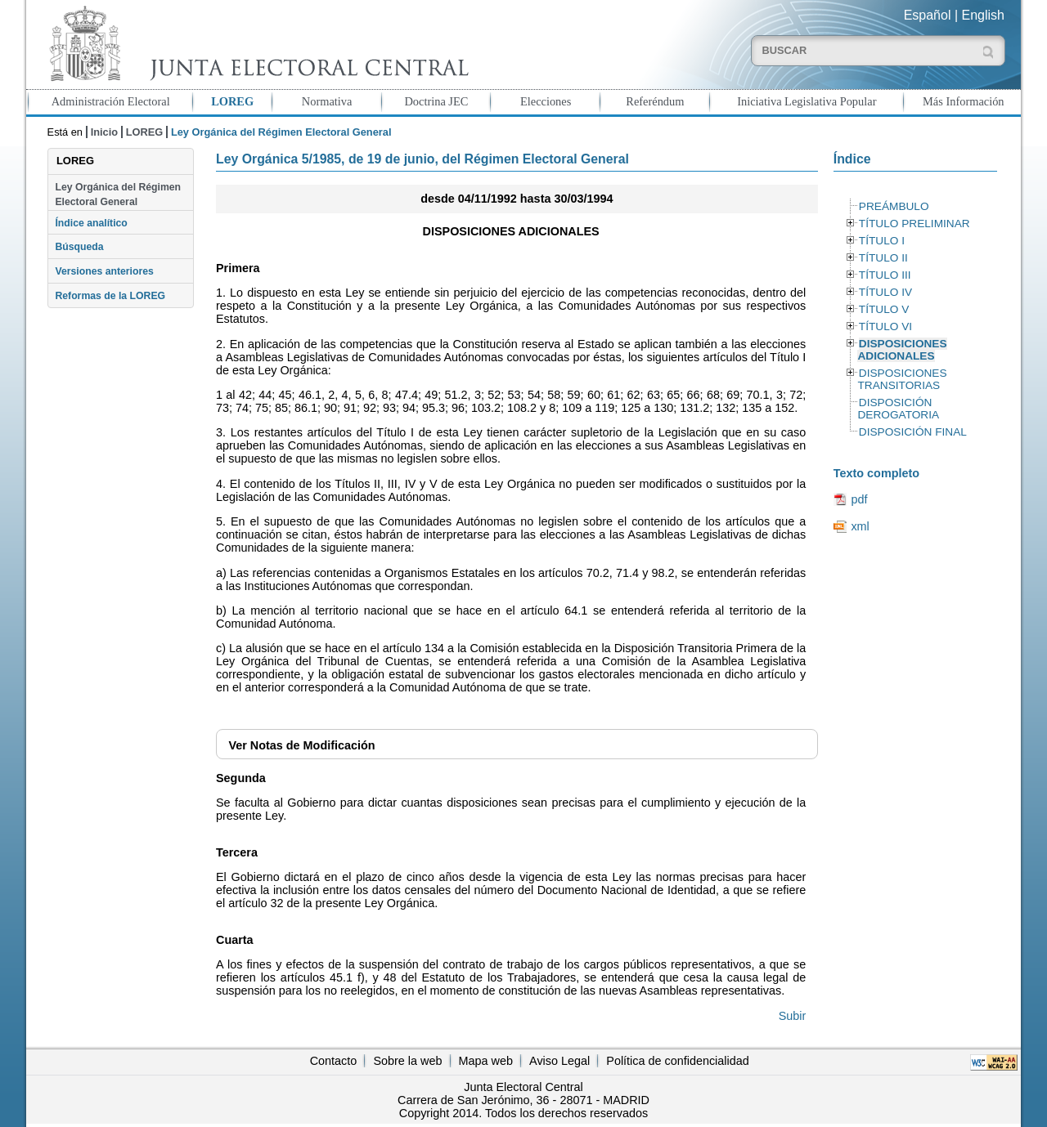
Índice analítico (91, 223)
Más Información (963, 101)
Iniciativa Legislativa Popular (806, 101)
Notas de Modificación (301, 745)
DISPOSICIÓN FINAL (913, 432)
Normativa (327, 101)
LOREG (232, 101)
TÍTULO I (882, 241)
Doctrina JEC (436, 101)
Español (927, 15)
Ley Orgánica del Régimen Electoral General (118, 194)
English (983, 15)
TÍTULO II (883, 258)
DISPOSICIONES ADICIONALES (901, 350)
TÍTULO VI (885, 326)
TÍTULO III (885, 275)
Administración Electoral (111, 101)
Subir (793, 1015)
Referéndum (655, 101)
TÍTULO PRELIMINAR (914, 223)
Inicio (104, 132)
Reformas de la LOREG (110, 296)
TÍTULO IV (885, 292)
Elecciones (545, 101)
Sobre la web (407, 1060)
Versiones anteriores (104, 271)
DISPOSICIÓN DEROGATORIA (898, 408)
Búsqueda (79, 247)
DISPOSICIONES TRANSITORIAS (901, 379)
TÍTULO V (884, 309)
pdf (859, 499)
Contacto (333, 1060)
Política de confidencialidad (677, 1060)
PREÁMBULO (894, 206)
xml (860, 526)
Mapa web (486, 1060)
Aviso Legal (559, 1060)
